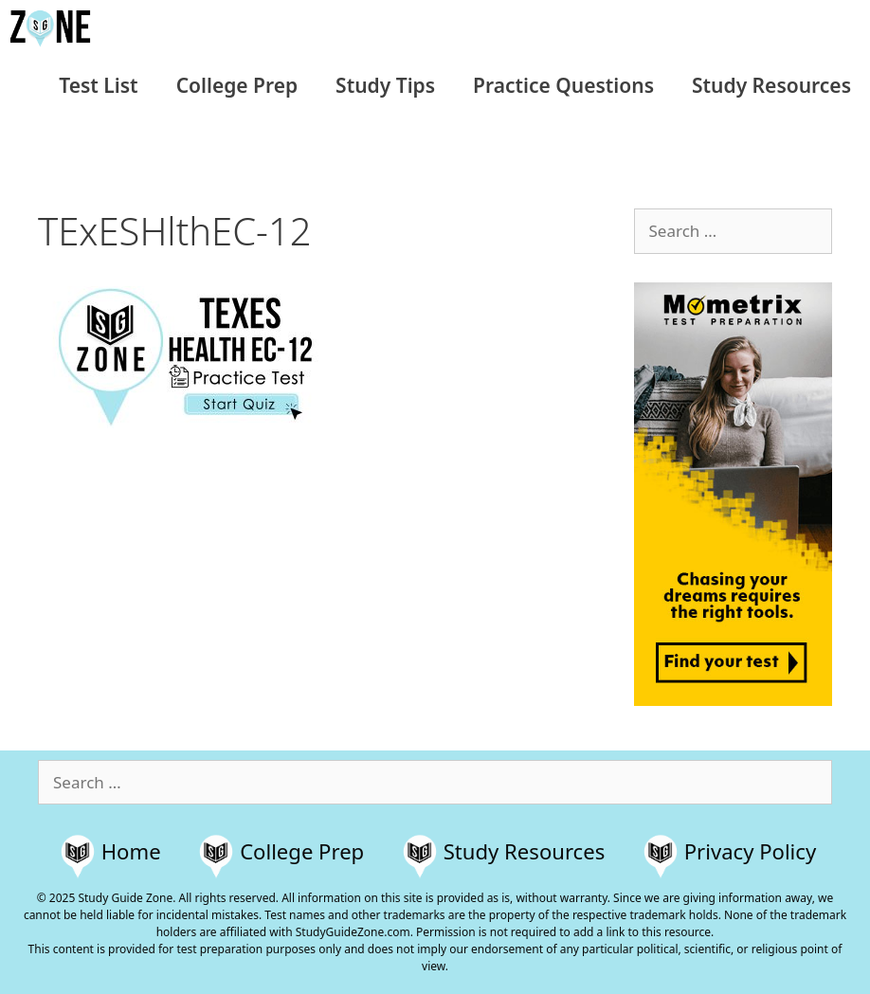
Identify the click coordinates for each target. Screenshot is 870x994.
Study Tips (385, 85)
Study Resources (771, 85)
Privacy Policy (750, 851)
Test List (98, 85)
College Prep (237, 85)
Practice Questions (563, 85)
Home (131, 851)
